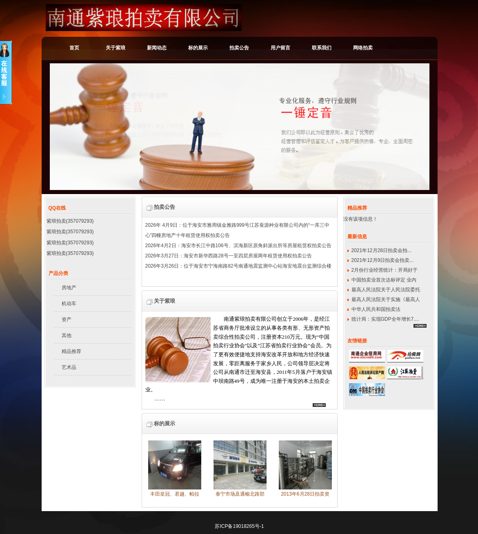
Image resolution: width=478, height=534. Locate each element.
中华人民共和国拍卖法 (375, 309)
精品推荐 (71, 351)
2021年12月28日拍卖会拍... (381, 250)
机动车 (69, 303)
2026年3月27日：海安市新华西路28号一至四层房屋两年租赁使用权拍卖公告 (228, 256)
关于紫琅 (115, 48)
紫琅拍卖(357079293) (70, 221)
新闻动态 (157, 48)
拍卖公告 (239, 48)
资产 (66, 319)
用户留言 (280, 48)
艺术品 (69, 367)
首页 (74, 48)
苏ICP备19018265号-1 (239, 526)
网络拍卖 (363, 48)
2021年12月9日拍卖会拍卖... (382, 260)
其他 (66, 335)
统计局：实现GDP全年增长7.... (385, 319)
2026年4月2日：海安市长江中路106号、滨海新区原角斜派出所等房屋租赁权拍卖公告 (238, 246)
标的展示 (198, 48)
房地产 (69, 287)
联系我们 (321, 48)
